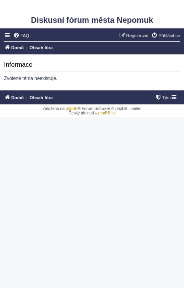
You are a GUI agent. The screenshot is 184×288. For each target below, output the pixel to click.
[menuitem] (21, 35)
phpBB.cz (107, 113)
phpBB (72, 108)
